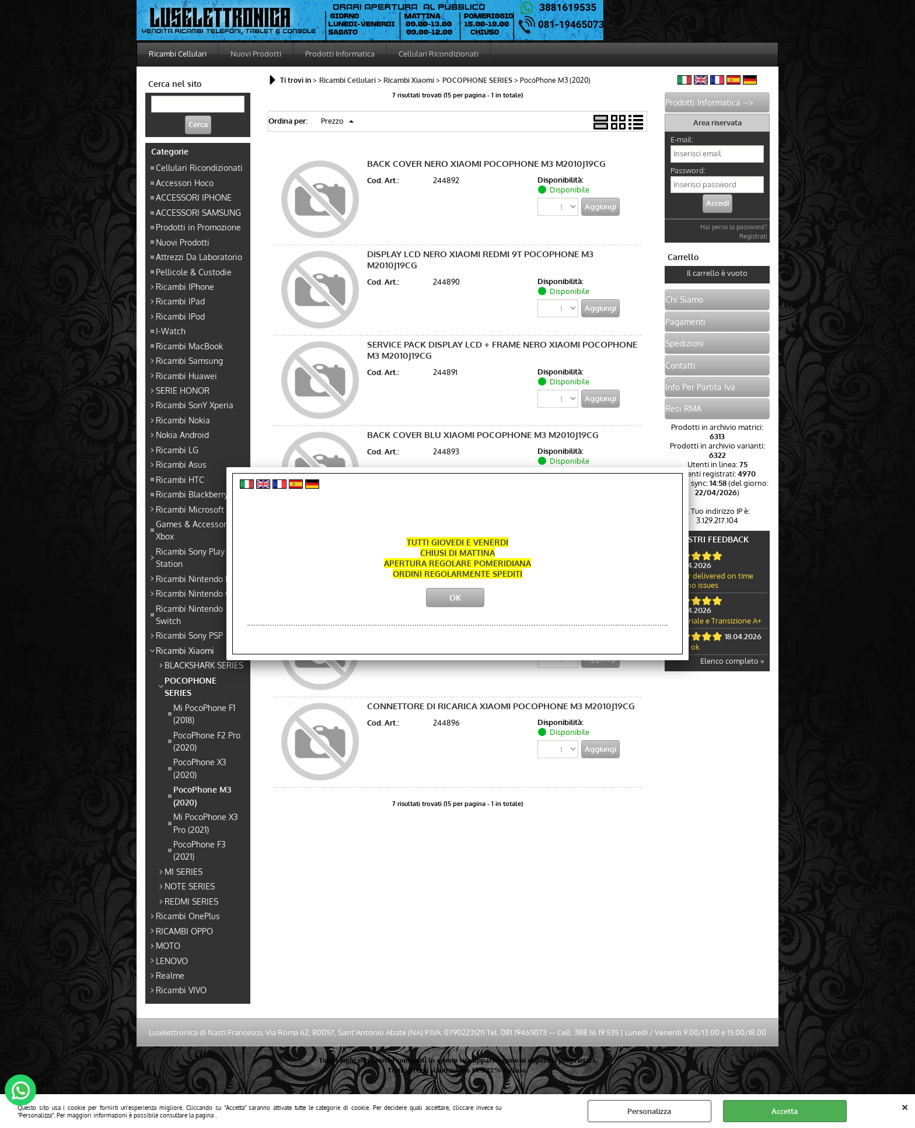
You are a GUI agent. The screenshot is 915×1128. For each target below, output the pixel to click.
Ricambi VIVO (181, 990)
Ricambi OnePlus (188, 915)
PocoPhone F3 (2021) (199, 850)
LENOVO (172, 960)
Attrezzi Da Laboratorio (199, 256)
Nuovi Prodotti (256, 53)
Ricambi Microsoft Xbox (200, 509)
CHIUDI (904, 1106)
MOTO (168, 945)
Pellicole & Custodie (194, 272)
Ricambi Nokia (183, 420)
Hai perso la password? (733, 227)
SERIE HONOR (182, 390)
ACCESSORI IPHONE (194, 197)
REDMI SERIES (191, 901)
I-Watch (171, 330)
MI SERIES (183, 871)
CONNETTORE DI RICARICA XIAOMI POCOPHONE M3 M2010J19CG (501, 706)
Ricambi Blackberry (192, 494)
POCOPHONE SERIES (190, 686)
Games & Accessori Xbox (192, 530)
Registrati (753, 236)
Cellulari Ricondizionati (439, 53)
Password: (688, 170)
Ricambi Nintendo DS (196, 578)
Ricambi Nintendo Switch (189, 614)
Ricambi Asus (181, 464)
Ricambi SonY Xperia (194, 405)
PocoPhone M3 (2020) (202, 795)
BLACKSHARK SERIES (204, 665)
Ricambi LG (177, 449)
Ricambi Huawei (186, 375)
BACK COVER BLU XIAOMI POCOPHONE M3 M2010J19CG (483, 434)
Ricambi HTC (180, 479)
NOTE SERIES (190, 886)
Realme (170, 975)
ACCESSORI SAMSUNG (198, 212)
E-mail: (681, 139)
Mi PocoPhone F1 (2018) (204, 713)
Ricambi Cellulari (178, 53)
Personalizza (649, 1111)
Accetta (784, 1111)
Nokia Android (182, 434)
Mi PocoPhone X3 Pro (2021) (205, 822)
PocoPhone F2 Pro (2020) (206, 741)
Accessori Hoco (185, 182)
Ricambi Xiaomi (185, 650)
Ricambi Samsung (189, 360)
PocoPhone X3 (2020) (199, 767)
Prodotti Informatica (340, 53)
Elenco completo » (732, 660)
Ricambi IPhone (185, 286)
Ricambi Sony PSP (189, 635)
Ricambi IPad (180, 301)
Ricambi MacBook (189, 346)
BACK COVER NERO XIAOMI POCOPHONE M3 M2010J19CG (486, 163)
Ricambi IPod (180, 316)
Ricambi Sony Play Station (190, 557)
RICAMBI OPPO (184, 931)
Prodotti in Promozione (198, 227)
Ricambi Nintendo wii (196, 593)
